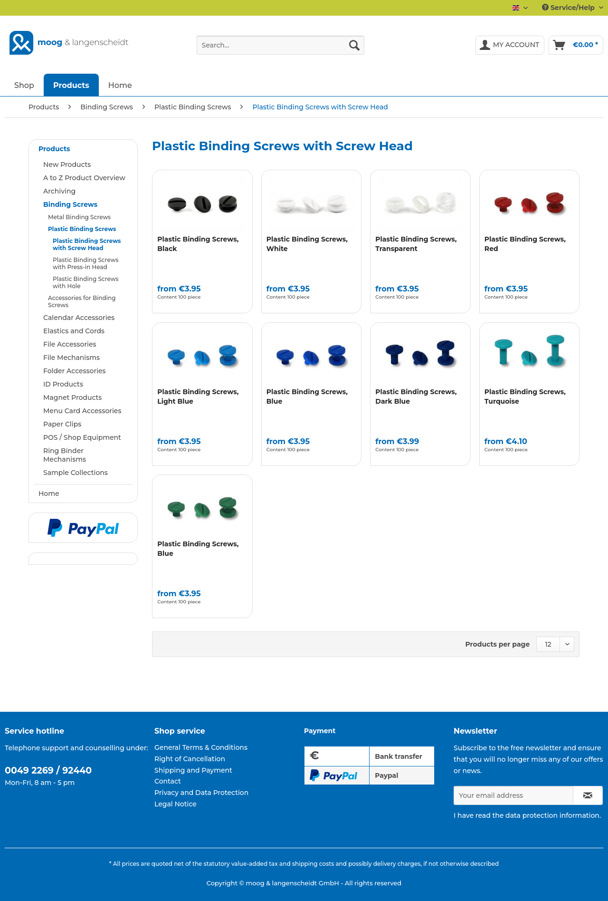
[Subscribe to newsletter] (588, 795)
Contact (167, 781)
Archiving (59, 191)
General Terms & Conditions (200, 747)
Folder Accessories (74, 371)
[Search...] (280, 45)
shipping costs (313, 863)
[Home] (120, 85)
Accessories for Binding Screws (81, 301)
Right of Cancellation (189, 759)
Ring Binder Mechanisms (64, 455)
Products (54, 149)
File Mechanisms (71, 357)
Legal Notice (175, 804)
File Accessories (69, 344)
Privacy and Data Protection (201, 792)
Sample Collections (75, 472)
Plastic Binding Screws (82, 229)
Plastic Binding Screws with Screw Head (87, 244)
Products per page (498, 644)
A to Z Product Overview (84, 178)
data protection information (552, 815)
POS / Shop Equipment (82, 437)
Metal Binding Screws (79, 217)
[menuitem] (280, 49)
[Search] (354, 45)
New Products (67, 164)
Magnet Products (72, 397)
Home (48, 493)
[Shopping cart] (576, 45)
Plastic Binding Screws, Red (525, 244)
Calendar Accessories (78, 317)
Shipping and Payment (193, 770)
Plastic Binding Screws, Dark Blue (415, 397)
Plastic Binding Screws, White (307, 244)
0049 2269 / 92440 (48, 770)
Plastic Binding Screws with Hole (85, 282)
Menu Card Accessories (82, 411)
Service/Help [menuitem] (569, 7)
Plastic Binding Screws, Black (197, 244)
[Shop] (24, 85)
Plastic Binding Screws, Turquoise (525, 397)
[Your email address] (513, 795)
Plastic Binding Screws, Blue (307, 397)
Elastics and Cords (73, 331)
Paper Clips (62, 424)
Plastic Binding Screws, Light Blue (197, 397)
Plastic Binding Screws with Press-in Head (85, 263)
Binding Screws (70, 204)
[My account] (510, 45)
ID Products (63, 384)
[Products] (71, 85)
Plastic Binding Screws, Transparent (415, 244)
